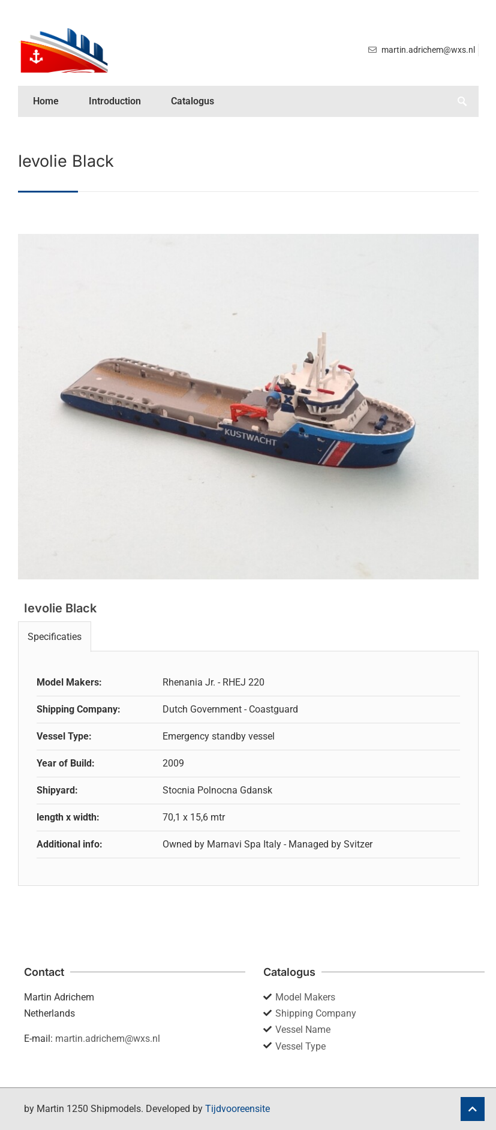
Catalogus (192, 101)
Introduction (115, 101)
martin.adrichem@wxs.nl (107, 1038)
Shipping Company (315, 1013)
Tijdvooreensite (237, 1108)
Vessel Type (300, 1046)
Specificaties (55, 636)
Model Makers (305, 997)
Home (46, 101)
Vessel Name (302, 1029)
